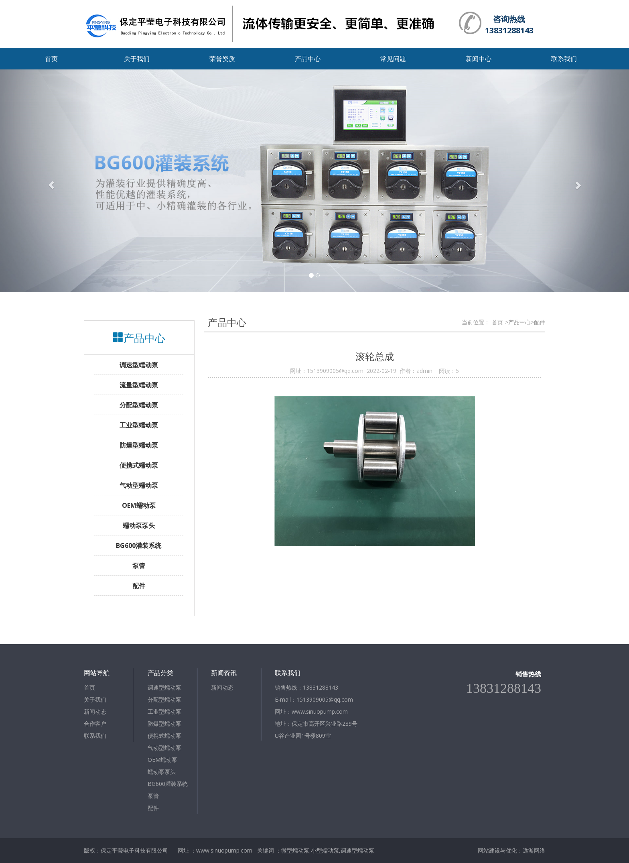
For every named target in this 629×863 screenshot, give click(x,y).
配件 (153, 808)
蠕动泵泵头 (162, 771)
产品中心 (308, 58)
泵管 (153, 796)
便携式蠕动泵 (164, 735)
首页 (51, 58)
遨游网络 (534, 850)
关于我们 (137, 58)
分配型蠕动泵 (164, 699)
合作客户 (95, 723)
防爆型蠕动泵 (164, 723)
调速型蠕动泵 (164, 687)
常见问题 (393, 58)
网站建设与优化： (500, 850)
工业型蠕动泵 (164, 711)
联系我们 (564, 58)
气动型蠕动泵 (164, 747)
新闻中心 (478, 58)
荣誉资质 (222, 58)
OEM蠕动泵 (162, 759)
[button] (47, 180)
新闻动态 (95, 711)
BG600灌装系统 (168, 784)
